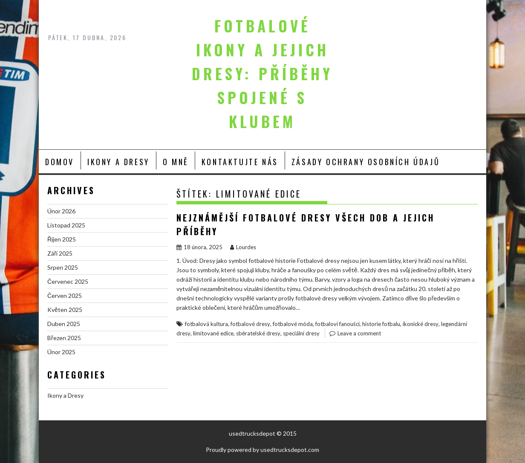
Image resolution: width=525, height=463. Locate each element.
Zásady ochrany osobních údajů (365, 161)
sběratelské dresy (258, 333)
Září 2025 (59, 253)
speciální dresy (301, 333)
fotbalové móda (293, 323)
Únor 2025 (61, 351)
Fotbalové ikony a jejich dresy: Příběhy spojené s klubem (262, 73)
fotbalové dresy (250, 323)
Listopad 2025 (66, 225)
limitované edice (213, 333)
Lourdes (243, 247)
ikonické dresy (420, 323)
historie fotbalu (381, 323)
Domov (59, 161)
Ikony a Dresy (118, 161)
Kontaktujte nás (240, 161)
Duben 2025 (63, 323)
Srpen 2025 (62, 267)
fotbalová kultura (206, 323)
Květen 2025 (64, 309)
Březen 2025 (64, 337)
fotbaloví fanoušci (337, 323)
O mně (175, 161)
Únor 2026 (61, 211)
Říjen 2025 (61, 239)
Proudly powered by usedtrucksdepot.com (262, 449)
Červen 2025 (64, 295)
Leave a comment (359, 333)
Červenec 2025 (67, 281)
